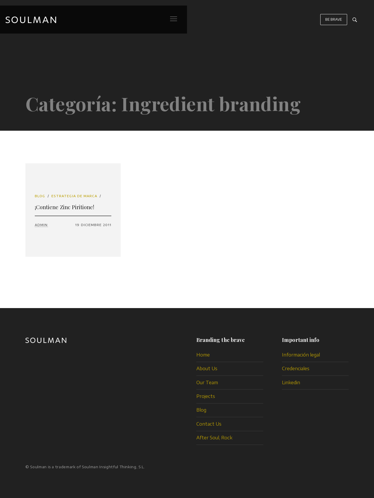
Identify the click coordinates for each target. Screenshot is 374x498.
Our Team (207, 382)
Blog (40, 196)
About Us (206, 368)
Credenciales (295, 368)
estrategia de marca (74, 196)
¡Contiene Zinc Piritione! (64, 207)
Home (203, 355)
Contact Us (208, 424)
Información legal (301, 355)
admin (41, 225)
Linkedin (291, 382)
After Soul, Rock (214, 438)
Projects (205, 396)
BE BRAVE (333, 22)
